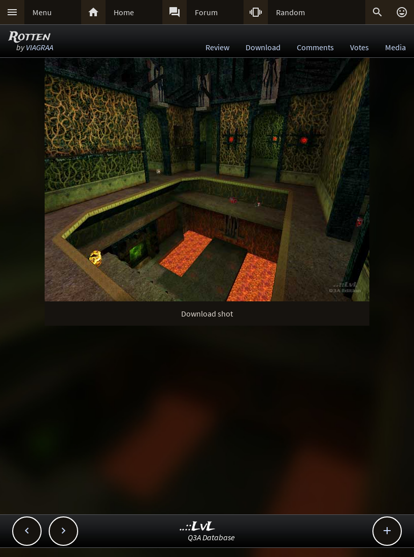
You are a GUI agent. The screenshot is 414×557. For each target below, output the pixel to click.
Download (263, 47)
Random (290, 12)
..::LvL (198, 527)
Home (124, 12)
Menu (42, 12)
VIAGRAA (39, 47)
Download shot (207, 313)
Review (217, 47)
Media (395, 47)
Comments (315, 47)
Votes (359, 47)
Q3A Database (211, 537)
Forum (206, 12)
